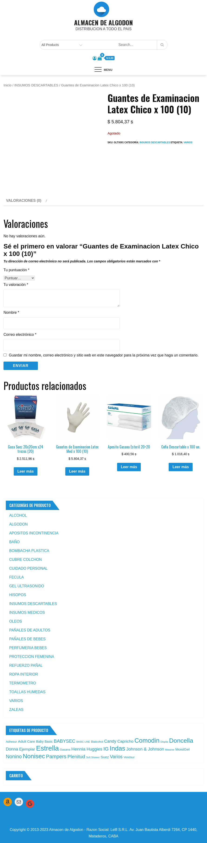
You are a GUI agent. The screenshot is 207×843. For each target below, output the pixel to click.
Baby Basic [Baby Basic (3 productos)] (44, 741)
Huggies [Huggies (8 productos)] (94, 749)
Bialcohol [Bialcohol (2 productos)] (97, 741)
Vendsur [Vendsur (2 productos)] (129, 757)
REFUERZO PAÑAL (26, 665)
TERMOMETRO (22, 683)
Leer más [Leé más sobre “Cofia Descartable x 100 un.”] (180, 467)
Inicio (7, 85)
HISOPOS (17, 595)
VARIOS (16, 701)
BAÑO (14, 542)
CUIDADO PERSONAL (28, 568)
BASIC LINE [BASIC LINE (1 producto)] (83, 741)
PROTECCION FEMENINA (31, 657)
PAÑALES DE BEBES (27, 639)
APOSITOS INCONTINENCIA (33, 533)
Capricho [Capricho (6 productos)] (125, 741)
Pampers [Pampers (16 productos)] (56, 756)
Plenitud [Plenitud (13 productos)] (76, 756)
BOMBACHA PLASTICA (29, 551)
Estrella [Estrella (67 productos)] (47, 748)
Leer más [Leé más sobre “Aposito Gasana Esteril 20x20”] (129, 467)
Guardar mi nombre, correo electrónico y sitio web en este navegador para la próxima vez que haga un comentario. (103, 355)
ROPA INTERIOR (23, 674)
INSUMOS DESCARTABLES (36, 85)
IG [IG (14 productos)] (106, 749)
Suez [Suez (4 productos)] (105, 757)
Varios (188, 142)
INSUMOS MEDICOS (27, 612)
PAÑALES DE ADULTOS (29, 630)
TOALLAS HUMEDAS (27, 692)
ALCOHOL (18, 515)
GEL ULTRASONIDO (26, 586)
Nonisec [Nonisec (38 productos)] (34, 756)
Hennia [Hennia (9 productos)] (78, 749)
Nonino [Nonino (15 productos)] (14, 756)
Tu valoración (15, 285)
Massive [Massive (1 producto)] (169, 749)
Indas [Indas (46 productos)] (117, 748)
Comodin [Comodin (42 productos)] (147, 740)
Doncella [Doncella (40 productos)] (181, 740)
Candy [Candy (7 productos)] (110, 741)
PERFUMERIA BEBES (28, 648)
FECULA (16, 577)
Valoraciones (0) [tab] (23, 201)
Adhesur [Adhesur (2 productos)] (11, 741)
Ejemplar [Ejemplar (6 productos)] (27, 749)
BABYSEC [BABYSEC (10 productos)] (64, 741)
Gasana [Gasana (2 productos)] (65, 749)
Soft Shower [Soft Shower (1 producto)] (93, 757)
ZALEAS (16, 710)
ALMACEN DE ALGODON (103, 22)
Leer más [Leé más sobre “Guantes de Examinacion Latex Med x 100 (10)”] (77, 471)
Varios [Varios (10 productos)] (116, 756)
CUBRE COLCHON (25, 560)
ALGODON (18, 524)
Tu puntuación (16, 270)
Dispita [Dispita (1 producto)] (164, 741)
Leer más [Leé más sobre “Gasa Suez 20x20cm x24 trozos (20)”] (25, 471)
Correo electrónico (19, 335)
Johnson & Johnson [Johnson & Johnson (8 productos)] (145, 749)
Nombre (11, 312)
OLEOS (15, 621)
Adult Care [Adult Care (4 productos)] (26, 741)
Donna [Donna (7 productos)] (12, 749)
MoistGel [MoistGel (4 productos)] (182, 749)
